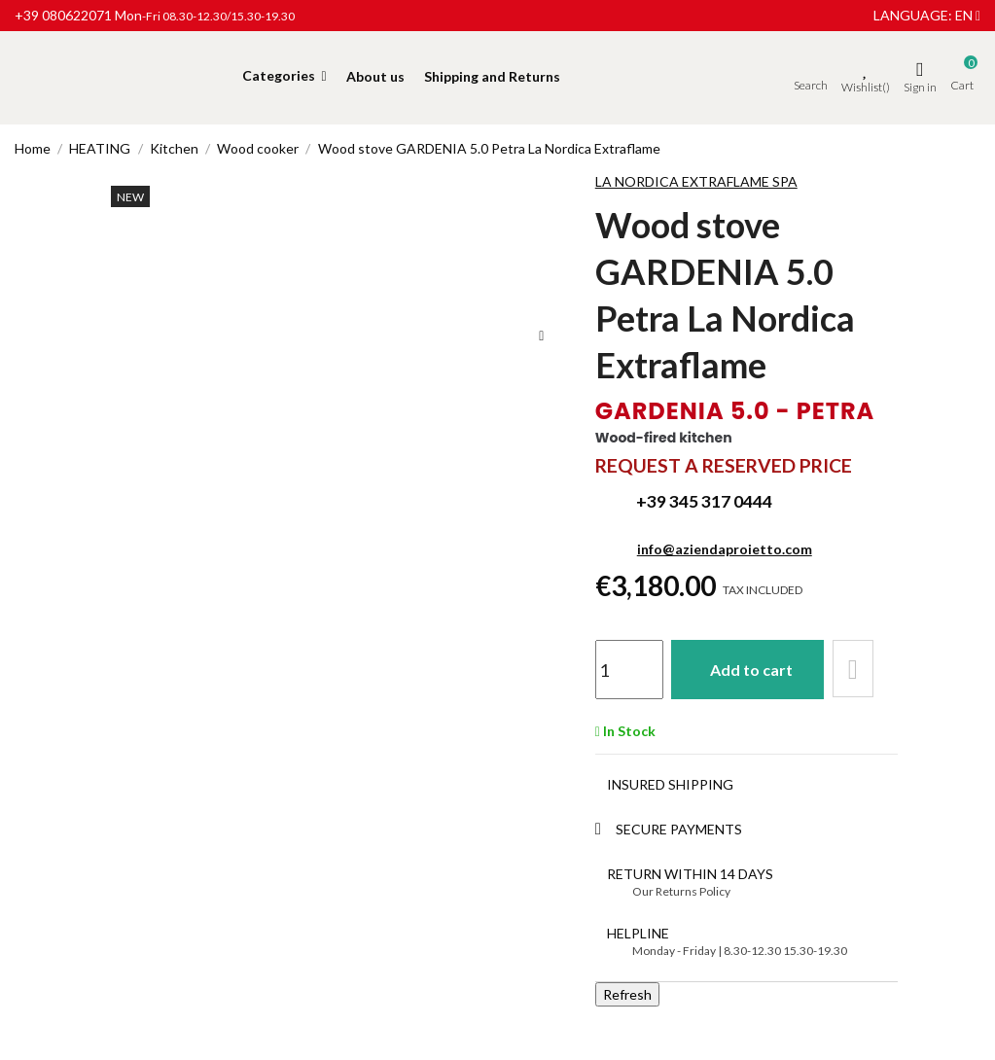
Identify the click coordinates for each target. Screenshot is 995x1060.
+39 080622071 (63, 15)
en (967, 15)
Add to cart (754, 668)
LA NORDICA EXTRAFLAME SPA (696, 181)
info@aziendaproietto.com (724, 549)
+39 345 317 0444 (704, 501)
